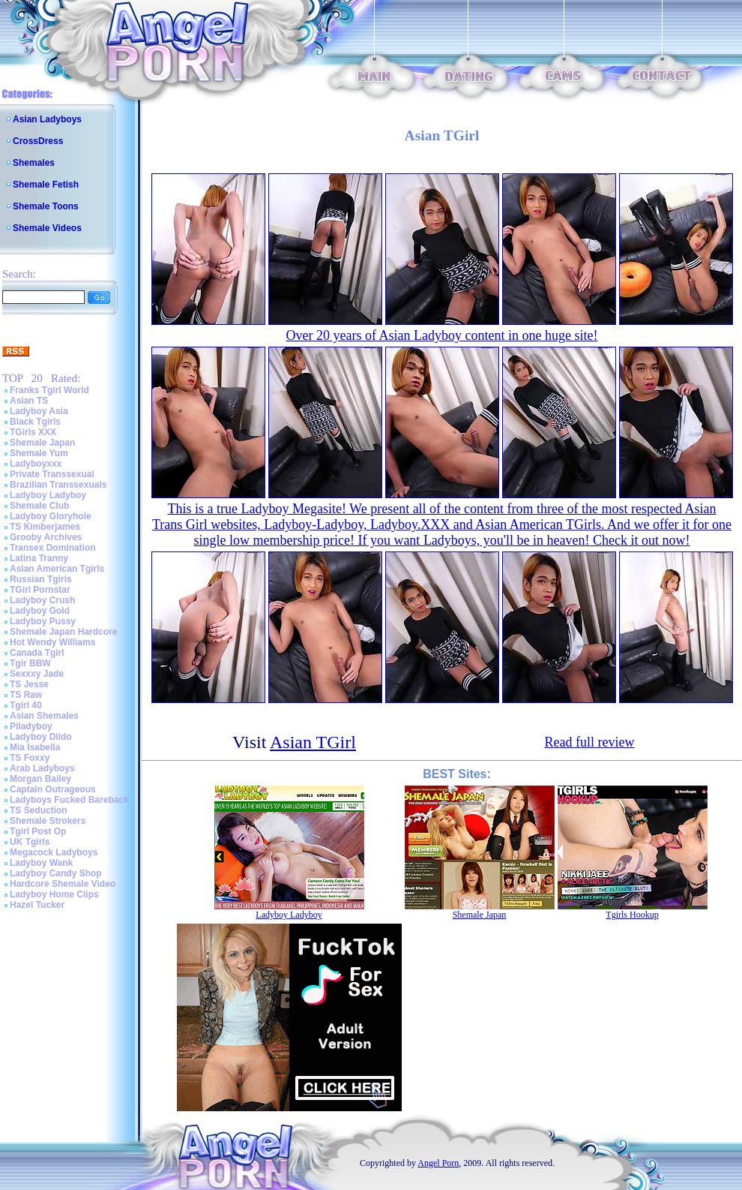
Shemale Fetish (46, 184)
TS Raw (26, 695)
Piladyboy (31, 726)
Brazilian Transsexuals (58, 484)
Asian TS (29, 400)
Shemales (34, 163)
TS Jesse (29, 684)
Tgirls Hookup (632, 914)
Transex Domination (53, 547)
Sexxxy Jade (37, 674)
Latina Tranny (39, 558)
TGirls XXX (33, 432)
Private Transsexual (52, 474)
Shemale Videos (47, 228)
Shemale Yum (39, 453)
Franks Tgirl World (49, 390)
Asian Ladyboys (47, 119)
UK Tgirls (29, 842)
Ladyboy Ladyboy (48, 495)
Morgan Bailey (40, 779)
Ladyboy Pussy (43, 621)
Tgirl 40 (26, 705)
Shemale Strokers (47, 821)
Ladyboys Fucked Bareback (69, 800)
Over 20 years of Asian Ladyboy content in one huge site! (442, 335)
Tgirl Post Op (38, 831)
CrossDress (38, 141)
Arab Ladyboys (42, 768)
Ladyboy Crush (42, 600)
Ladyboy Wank (41, 863)
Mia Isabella (35, 747)
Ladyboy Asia (39, 411)
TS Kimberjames (45, 526)
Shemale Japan (42, 442)
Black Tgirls (35, 421)
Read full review (590, 742)
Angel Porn (438, 1163)
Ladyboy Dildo (41, 737)
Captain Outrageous (53, 789)
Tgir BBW (30, 663)
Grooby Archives (46, 537)
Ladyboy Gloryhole (50, 516)
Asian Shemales (44, 716)
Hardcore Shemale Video (62, 884)
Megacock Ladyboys (53, 852)
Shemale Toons (46, 206)
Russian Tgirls (41, 579)
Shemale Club (39, 505)
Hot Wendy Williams (52, 642)
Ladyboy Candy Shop (56, 873)
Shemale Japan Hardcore (63, 632)
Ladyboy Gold (40, 611)
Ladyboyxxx (35, 463)
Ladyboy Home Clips (54, 894)
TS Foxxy (29, 758)
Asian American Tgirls (57, 568)
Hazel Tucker (37, 905)
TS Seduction (38, 810)
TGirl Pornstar (40, 589)
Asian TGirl (313, 742)
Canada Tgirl (37, 653)
